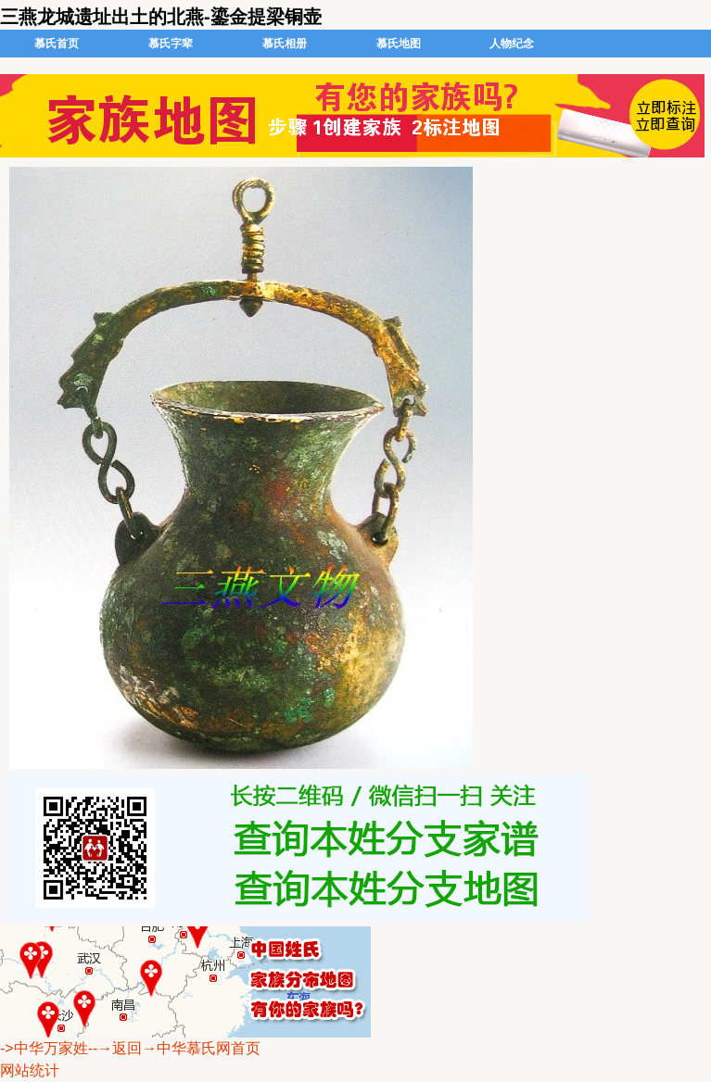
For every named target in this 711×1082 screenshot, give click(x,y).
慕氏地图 (398, 43)
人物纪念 (511, 43)
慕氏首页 (56, 43)
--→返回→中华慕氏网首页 (174, 1048)
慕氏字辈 (170, 43)
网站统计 (29, 1070)
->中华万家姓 (44, 1048)
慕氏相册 (284, 43)
